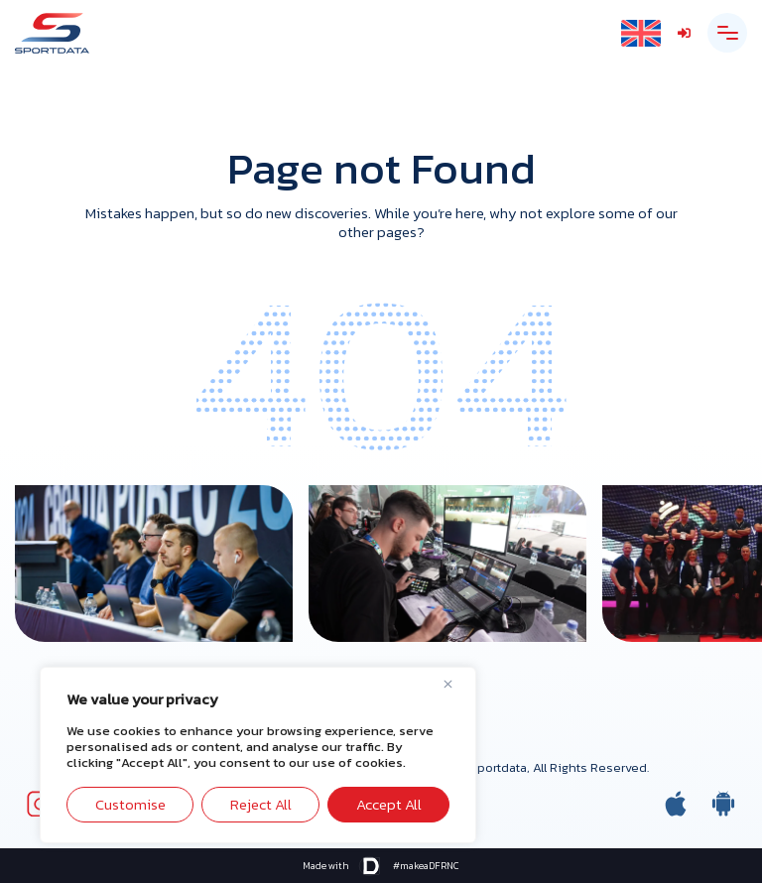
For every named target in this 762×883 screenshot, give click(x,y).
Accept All (389, 804)
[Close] (455, 683)
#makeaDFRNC (426, 865)
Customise (130, 804)
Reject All (261, 804)
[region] (258, 755)
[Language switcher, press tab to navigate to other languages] (641, 33)
